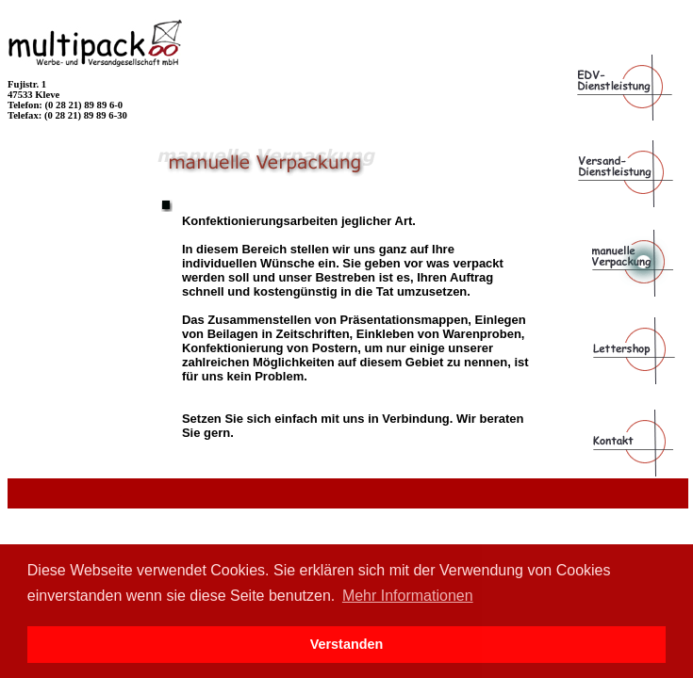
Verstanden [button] (347, 644)
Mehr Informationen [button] (407, 596)
